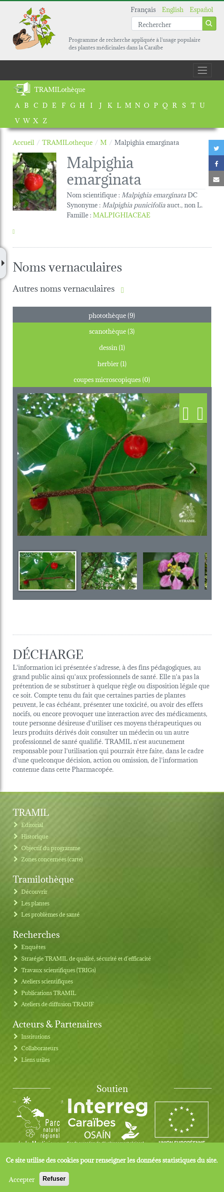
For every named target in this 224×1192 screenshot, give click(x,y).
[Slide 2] (109, 570)
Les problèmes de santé (50, 914)
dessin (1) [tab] (112, 346)
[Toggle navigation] (202, 70)
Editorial (32, 824)
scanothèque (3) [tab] (112, 330)
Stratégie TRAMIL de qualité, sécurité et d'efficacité (86, 958)
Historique (34, 836)
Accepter (22, 1179)
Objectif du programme (50, 847)
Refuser (54, 1178)
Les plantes (35, 902)
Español (201, 8)
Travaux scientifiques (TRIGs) (58, 969)
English (173, 8)
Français (143, 8)
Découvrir (34, 891)
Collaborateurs (39, 1047)
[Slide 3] (171, 570)
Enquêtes (33, 946)
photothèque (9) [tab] (112, 314)
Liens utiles (35, 1059)
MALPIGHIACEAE (121, 214)
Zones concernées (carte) (52, 858)
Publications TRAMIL (48, 992)
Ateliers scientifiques (47, 980)
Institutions (35, 1036)
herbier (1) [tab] (112, 363)
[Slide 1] (47, 570)
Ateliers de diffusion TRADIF (57, 1003)
